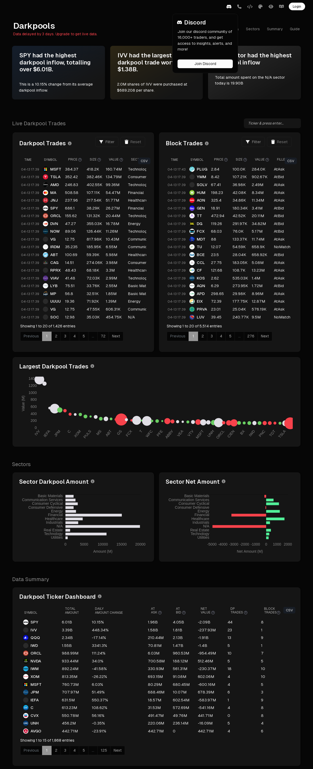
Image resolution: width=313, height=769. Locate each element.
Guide (294, 29)
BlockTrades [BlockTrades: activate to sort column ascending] (273, 602)
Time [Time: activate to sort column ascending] (45, 160)
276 (258, 336)
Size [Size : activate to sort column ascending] (112, 160)
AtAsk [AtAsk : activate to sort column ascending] (164, 602)
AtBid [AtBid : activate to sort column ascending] (188, 602)
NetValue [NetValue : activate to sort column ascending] (213, 602)
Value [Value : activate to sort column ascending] (133, 160)
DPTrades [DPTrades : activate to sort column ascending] (242, 602)
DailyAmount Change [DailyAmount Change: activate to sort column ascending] (121, 602)
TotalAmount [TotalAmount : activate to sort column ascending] (86, 602)
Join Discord (205, 64)
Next (133, 336)
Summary (273, 29)
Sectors (252, 29)
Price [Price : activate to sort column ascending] (92, 160)
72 (120, 336)
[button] (228, 7)
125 (121, 742)
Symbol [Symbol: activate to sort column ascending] (67, 160)
